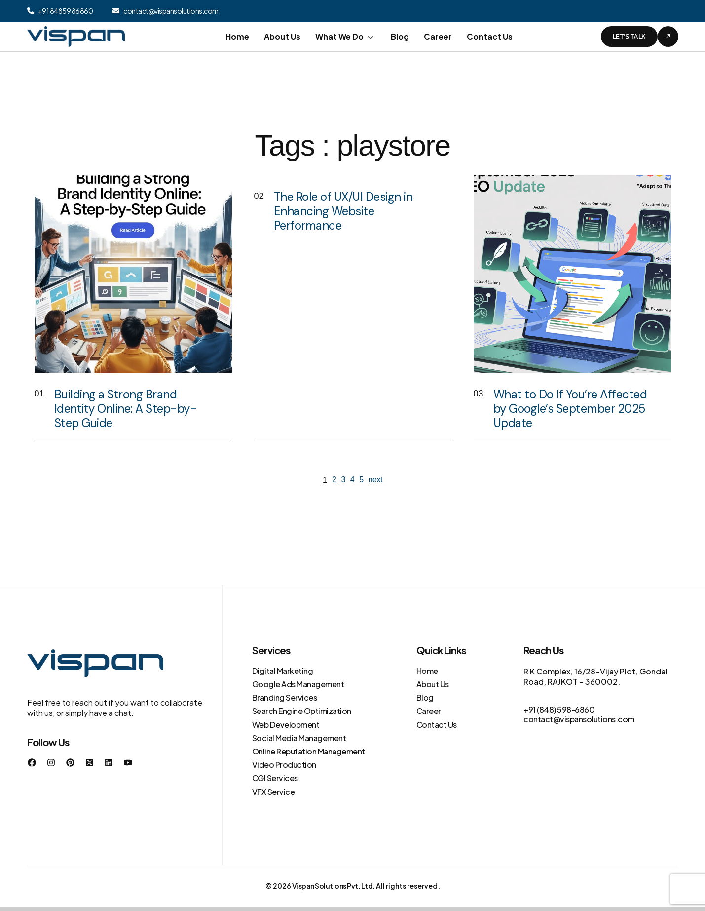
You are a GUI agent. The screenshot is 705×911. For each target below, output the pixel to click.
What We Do (345, 36)
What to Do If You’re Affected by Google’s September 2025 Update (570, 409)
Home (237, 36)
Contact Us (490, 36)
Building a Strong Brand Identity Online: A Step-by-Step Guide (125, 409)
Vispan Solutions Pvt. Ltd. (333, 885)
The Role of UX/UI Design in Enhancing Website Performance (343, 211)
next (375, 479)
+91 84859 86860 (65, 10)
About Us (282, 36)
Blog (400, 36)
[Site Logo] (76, 35)
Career (438, 36)
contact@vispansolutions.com (171, 10)
